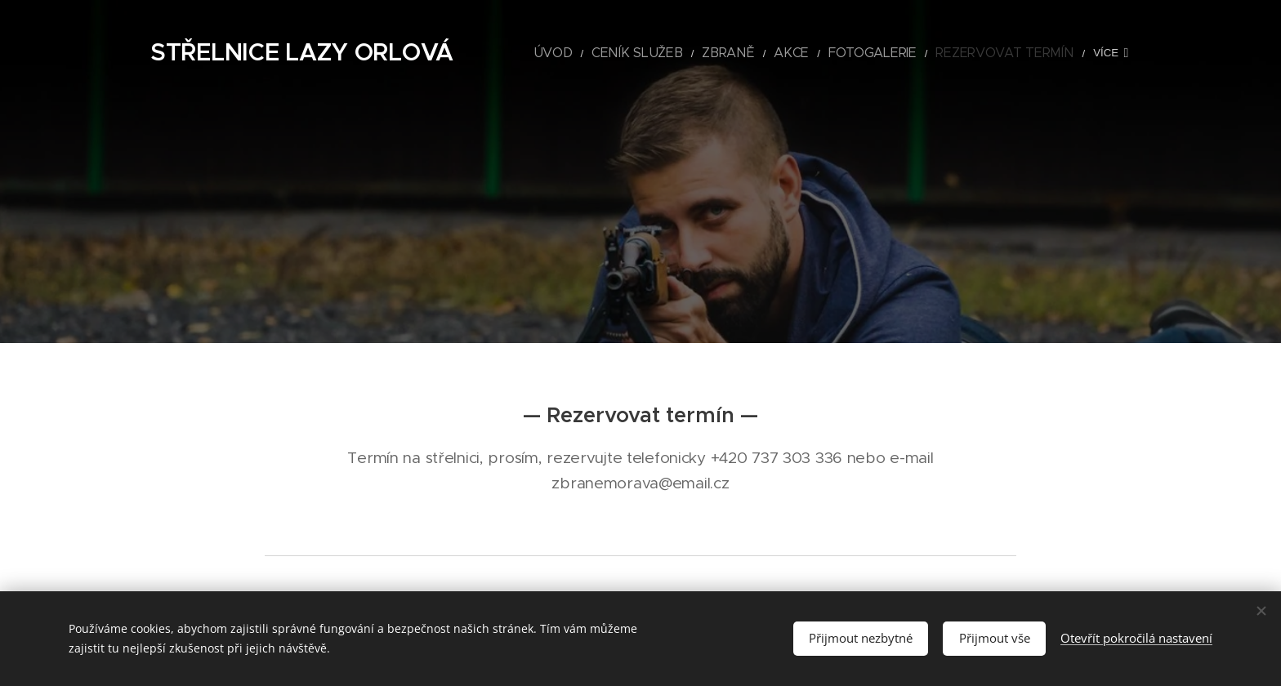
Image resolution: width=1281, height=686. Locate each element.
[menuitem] (610, 53)
